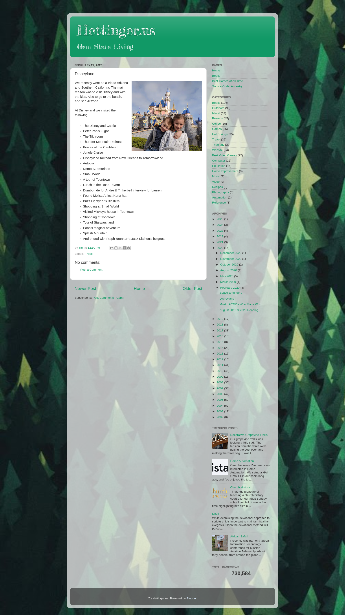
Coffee (216, 123)
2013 (220, 353)
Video (216, 181)
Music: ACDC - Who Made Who (240, 304)
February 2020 (230, 287)
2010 (220, 371)
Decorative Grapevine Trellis (249, 435)
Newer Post (85, 288)
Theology (218, 144)
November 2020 (231, 258)
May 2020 (227, 276)
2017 (220, 330)
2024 (220, 224)
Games (217, 129)
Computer (218, 160)
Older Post (192, 288)
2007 (220, 388)
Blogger (192, 598)
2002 (220, 417)
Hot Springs (220, 134)
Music (216, 176)
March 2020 (228, 282)
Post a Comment (91, 269)
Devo (215, 513)
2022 (220, 236)
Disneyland (227, 298)
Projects (217, 118)
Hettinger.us (116, 30)
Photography (220, 192)
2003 (220, 411)
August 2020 (229, 270)
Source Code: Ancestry (227, 86)
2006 (220, 394)
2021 (220, 242)
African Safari (239, 536)
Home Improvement (225, 171)
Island (216, 113)
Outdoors (218, 108)
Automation (219, 197)
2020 (220, 247)
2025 (220, 219)
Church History (240, 487)
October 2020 (229, 264)
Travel (89, 253)
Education (218, 165)
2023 (220, 230)
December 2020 (231, 253)
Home (139, 288)
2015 (220, 342)
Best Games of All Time (227, 81)
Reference (219, 202)
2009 (220, 376)
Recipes (217, 187)
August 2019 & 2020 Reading (239, 310)
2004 (220, 405)
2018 (220, 324)
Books (216, 75)
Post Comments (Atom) (108, 297)
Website (217, 150)
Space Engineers (231, 292)
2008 (220, 382)
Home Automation (242, 461)
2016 (220, 336)
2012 (220, 359)
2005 (220, 399)
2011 (220, 365)
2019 (220, 318)
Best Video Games (224, 155)
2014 (220, 347)
